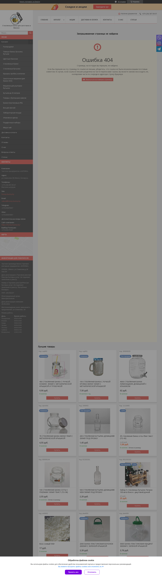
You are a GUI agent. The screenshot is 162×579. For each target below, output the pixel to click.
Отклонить (92, 572)
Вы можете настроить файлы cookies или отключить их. (80, 566)
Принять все (73, 572)
